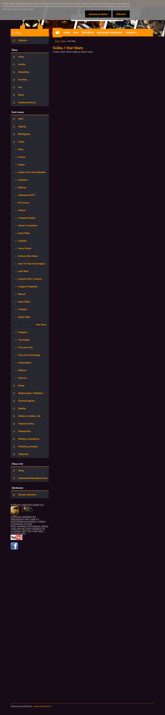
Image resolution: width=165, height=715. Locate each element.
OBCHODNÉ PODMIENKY (109, 32)
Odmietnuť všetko (98, 14)
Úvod (57, 41)
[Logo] (31, 21)
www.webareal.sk (42, 706)
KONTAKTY (131, 32)
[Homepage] (58, 32)
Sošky (63, 41)
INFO (76, 32)
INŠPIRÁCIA (88, 32)
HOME (67, 32)
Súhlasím (121, 14)
